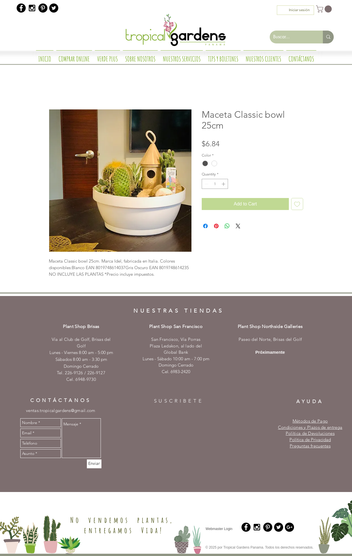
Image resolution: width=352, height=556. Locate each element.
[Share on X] (238, 226)
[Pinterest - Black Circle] (42, 8)
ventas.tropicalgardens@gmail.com (60, 410)
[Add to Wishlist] (297, 204)
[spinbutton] (215, 184)
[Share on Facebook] (205, 226)
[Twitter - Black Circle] (53, 8)
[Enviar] (94, 463)
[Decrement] (206, 184)
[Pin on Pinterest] (216, 226)
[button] (324, 9)
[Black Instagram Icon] (32, 8)
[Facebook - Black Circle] (21, 8)
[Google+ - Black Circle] (289, 527)
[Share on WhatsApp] (227, 226)
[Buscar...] (292, 37)
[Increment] (224, 184)
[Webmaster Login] (219, 529)
